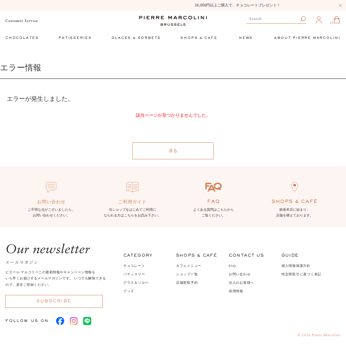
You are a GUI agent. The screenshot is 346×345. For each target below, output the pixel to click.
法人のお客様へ (241, 282)
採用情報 (236, 291)
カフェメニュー (188, 266)
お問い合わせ (240, 274)
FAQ (232, 266)
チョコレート (134, 266)
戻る (173, 150)
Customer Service (21, 21)
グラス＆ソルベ (136, 282)
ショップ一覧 (187, 274)
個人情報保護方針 (296, 266)
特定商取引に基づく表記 (301, 274)
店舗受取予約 (187, 282)
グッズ (128, 291)
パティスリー (134, 274)
